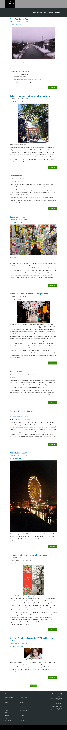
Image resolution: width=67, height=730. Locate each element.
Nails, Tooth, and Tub (19, 19)
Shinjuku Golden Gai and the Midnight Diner (29, 294)
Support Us (57, 12)
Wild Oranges (16, 371)
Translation (39, 414)
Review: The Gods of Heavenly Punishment (28, 555)
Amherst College (18, 725)
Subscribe (39, 12)
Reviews (23, 557)
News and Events (24, 710)
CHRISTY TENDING (18, 101)
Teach (6, 710)
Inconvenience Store (18, 217)
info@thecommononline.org (55, 709)
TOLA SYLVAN (16, 25)
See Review (46, 660)
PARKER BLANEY (22, 563)
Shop (6, 702)
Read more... (52, 87)
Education (50, 12)
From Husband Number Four (22, 411)
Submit (6, 712)
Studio (21, 718)
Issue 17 (26, 374)
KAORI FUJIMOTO (17, 299)
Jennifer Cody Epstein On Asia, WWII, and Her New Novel (32, 639)
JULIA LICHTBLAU (17, 646)
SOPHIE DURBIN (17, 222)
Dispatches (26, 21)
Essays (22, 178)
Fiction (22, 374)
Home (34, 12)
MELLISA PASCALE (17, 181)
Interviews (24, 643)
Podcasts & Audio (24, 697)
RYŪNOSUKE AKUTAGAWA (20, 417)
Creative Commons (27, 725)
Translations (23, 720)
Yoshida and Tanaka (18, 453)
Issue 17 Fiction (32, 374)
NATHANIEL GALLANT (25, 419)
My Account (8, 720)
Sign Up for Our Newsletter (11, 718)
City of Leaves (16, 175)
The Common (59, 703)
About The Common (9, 697)
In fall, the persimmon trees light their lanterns (30, 96)
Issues (45, 12)
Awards (7, 715)
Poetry (21, 712)
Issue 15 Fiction (32, 414)
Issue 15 (26, 414)
